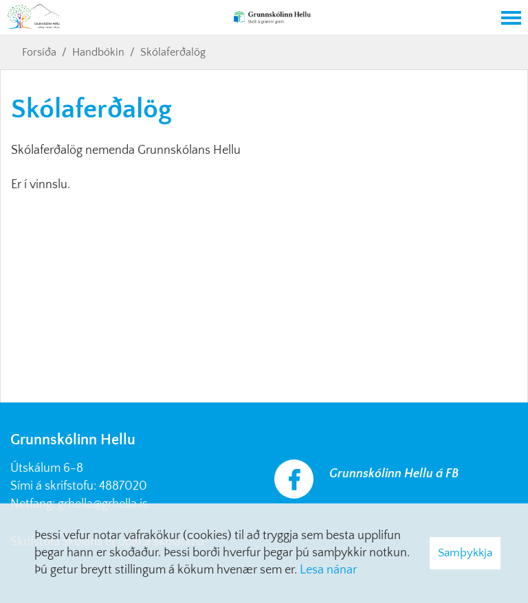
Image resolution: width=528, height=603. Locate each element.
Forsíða (39, 52)
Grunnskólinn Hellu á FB (394, 474)
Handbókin (98, 52)
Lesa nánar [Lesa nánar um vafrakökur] (328, 570)
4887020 (123, 486)
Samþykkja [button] (465, 553)
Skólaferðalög (173, 52)
